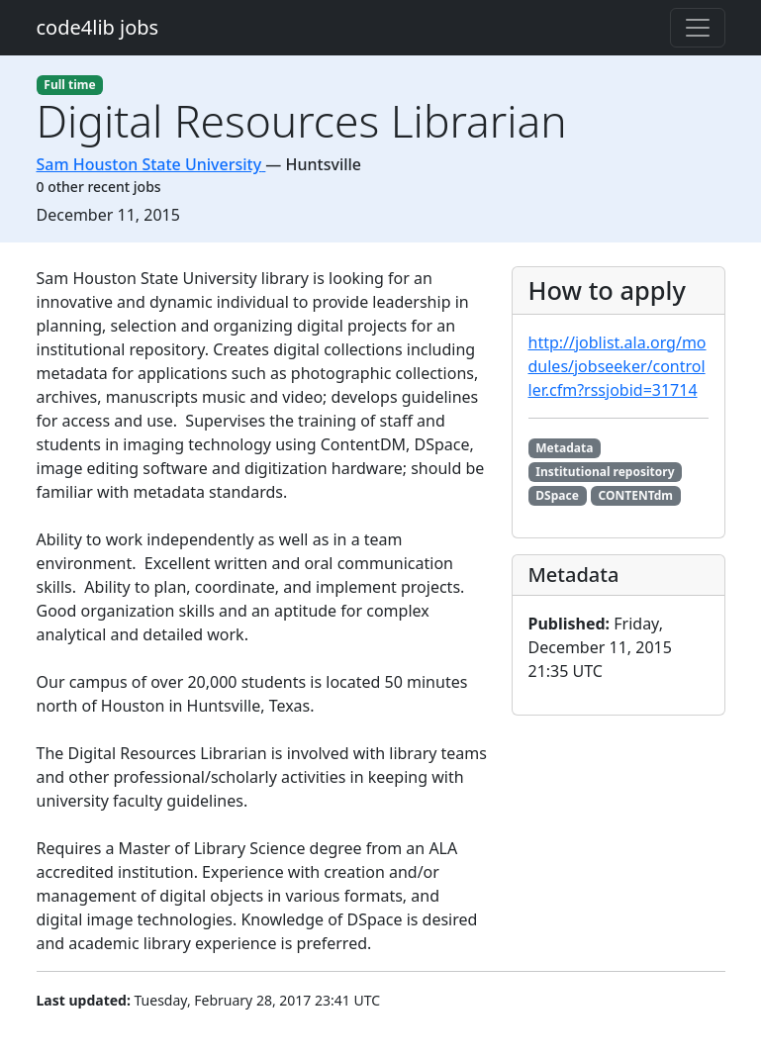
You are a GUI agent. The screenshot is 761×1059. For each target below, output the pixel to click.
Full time (69, 84)
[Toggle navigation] (697, 28)
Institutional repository (604, 471)
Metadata (564, 447)
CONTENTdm (636, 495)
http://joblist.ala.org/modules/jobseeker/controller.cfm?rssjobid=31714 (617, 366)
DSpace (557, 495)
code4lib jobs (98, 27)
